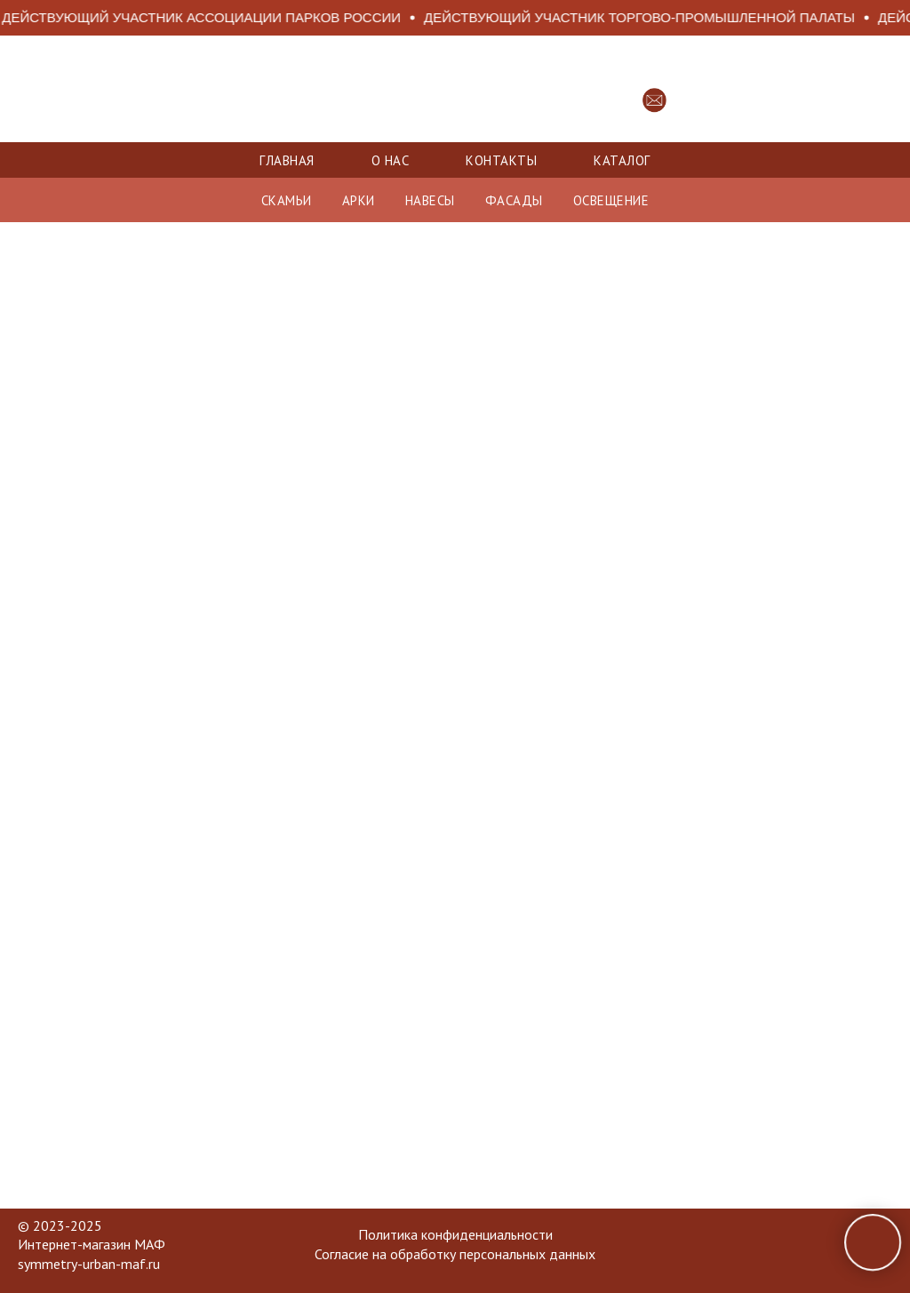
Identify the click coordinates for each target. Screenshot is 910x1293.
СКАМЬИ (286, 200)
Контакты (501, 160)
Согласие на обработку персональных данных (455, 1254)
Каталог (622, 160)
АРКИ (358, 200)
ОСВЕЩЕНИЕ (611, 200)
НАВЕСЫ (430, 200)
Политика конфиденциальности (455, 1234)
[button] (655, 100)
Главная (287, 160)
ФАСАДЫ (514, 200)
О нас (390, 160)
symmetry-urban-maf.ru (89, 1264)
